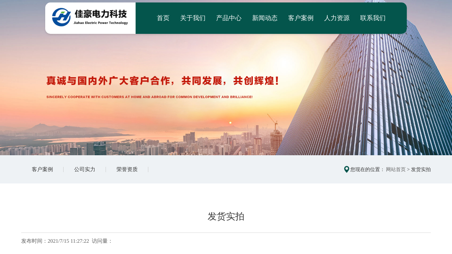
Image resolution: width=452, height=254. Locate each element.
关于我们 (193, 18)
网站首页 (396, 169)
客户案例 (301, 18)
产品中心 (229, 18)
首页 (163, 18)
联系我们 (373, 18)
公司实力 (84, 169)
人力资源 (337, 18)
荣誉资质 (127, 169)
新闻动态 (265, 18)
